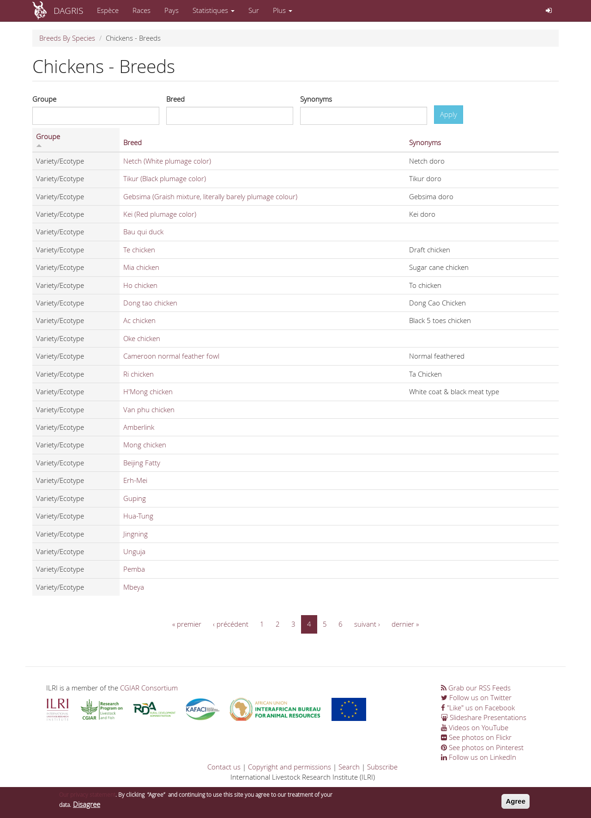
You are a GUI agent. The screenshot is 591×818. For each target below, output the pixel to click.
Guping (134, 498)
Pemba (134, 569)
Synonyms (316, 99)
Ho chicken (140, 285)
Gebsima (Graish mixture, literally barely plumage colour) (210, 196)
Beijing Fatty (141, 462)
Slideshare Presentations (483, 717)
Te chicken (139, 249)
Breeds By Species (67, 38)
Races (142, 10)
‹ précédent (230, 624)
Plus (282, 10)
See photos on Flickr (476, 737)
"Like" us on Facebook (478, 707)
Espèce (108, 10)
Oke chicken (141, 338)
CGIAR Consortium (149, 687)
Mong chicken (144, 444)
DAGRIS (68, 10)
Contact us (224, 766)
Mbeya (133, 587)
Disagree (86, 805)
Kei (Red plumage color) (159, 214)
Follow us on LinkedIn (478, 757)
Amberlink (138, 427)
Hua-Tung (138, 515)
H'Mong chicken (148, 391)
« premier (186, 624)
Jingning (135, 533)
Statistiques (214, 10)
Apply (448, 114)
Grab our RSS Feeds (476, 687)
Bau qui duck (143, 231)
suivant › (367, 624)
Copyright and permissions (289, 766)
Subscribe (382, 766)
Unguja (134, 551)
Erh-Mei (135, 480)
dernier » (405, 624)
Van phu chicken (149, 409)
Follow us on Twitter (476, 697)
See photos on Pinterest (482, 747)
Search (349, 766)
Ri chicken (138, 373)
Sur (253, 10)
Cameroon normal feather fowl (171, 355)
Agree (515, 803)
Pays (171, 10)
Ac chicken (139, 320)
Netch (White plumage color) (167, 160)
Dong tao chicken (150, 302)
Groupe (44, 99)
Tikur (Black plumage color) (164, 178)
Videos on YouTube (474, 727)
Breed (175, 99)
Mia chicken (141, 267)
